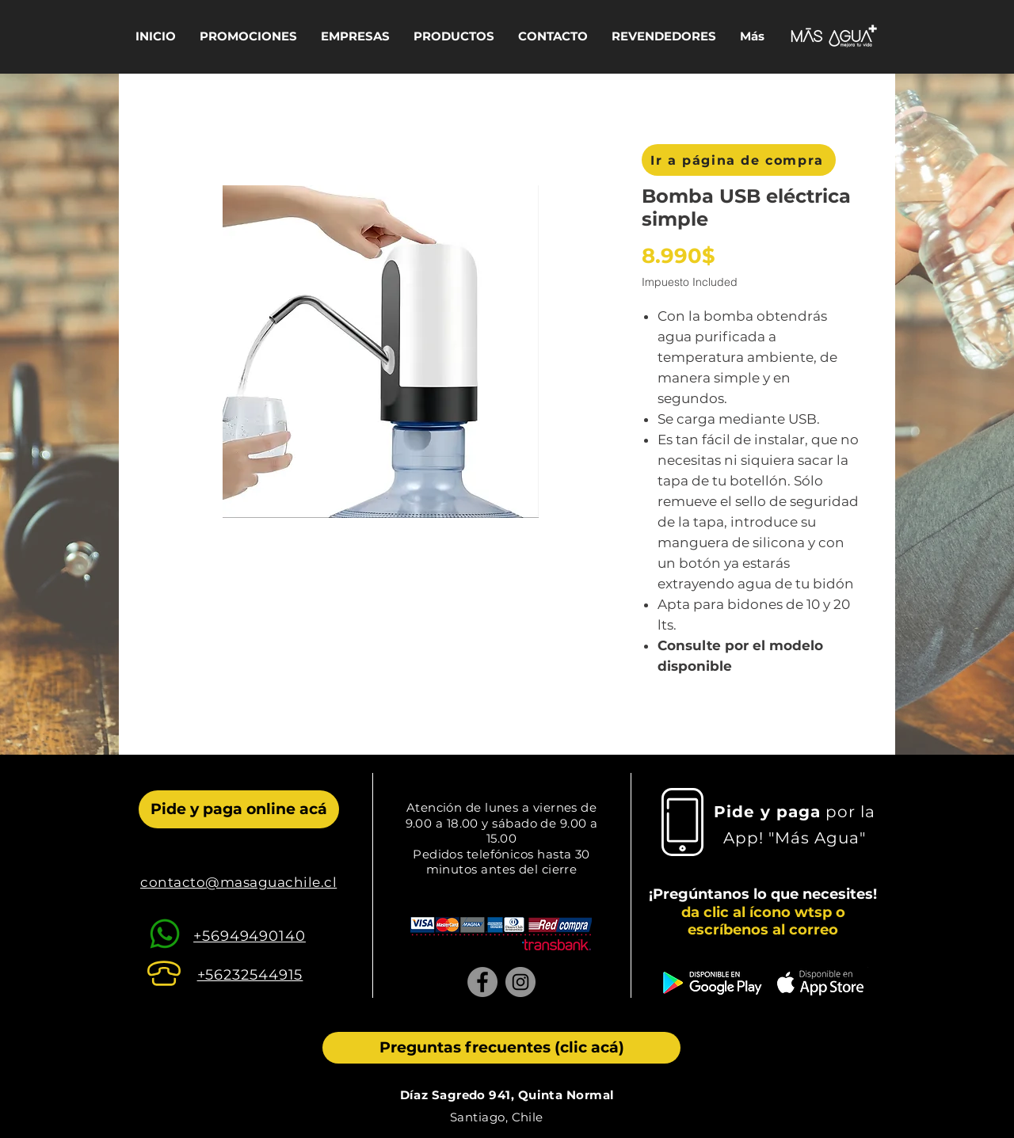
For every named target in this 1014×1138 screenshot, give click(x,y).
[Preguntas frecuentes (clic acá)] (501, 1048)
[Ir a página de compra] (739, 160)
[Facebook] (482, 982)
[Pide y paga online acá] (239, 809)
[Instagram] (520, 982)
